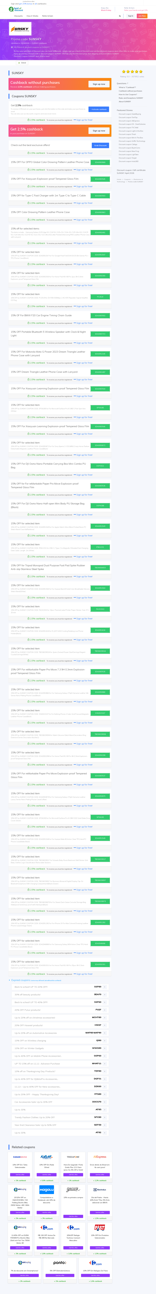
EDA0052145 (100, 354)
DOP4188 (100, 506)
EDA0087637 (100, 776)
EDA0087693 (100, 196)
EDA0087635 (100, 672)
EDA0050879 (100, 796)
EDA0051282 (100, 922)
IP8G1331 (100, 547)
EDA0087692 (100, 316)
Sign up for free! (83, 120)
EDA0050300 (100, 276)
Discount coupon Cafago (128, 144)
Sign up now (99, 84)
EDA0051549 (100, 526)
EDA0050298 (100, 755)
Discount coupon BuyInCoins (129, 148)
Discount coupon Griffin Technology (132, 141)
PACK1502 (100, 609)
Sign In (130, 16)
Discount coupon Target (127, 158)
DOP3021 (100, 466)
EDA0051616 (100, 630)
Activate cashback (99, 109)
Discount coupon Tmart (127, 134)
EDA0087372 (100, 334)
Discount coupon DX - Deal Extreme (132, 124)
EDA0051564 (100, 588)
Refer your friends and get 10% (135, 10)
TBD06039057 (100, 880)
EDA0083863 (100, 212)
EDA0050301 (100, 964)
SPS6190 (100, 817)
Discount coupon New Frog (129, 151)
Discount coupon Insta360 (128, 161)
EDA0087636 (100, 486)
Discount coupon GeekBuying (130, 114)
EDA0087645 (100, 179)
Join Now (142, 16)
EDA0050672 (100, 445)
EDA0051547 (100, 255)
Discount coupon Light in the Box (131, 131)
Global (22, 63)
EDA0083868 (100, 162)
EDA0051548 (100, 838)
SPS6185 (100, 408)
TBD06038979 (100, 901)
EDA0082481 (100, 232)
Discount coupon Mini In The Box (131, 138)
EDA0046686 (100, 943)
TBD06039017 (100, 859)
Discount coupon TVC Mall (128, 128)
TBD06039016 (100, 651)
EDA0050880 (100, 692)
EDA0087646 (100, 427)
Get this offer (20, 1174)
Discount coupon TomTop (128, 117)
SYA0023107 (100, 713)
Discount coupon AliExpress (129, 121)
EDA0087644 (100, 389)
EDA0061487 (100, 372)
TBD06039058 (100, 734)
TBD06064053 (100, 568)
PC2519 (100, 297)
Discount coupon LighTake (128, 154)
